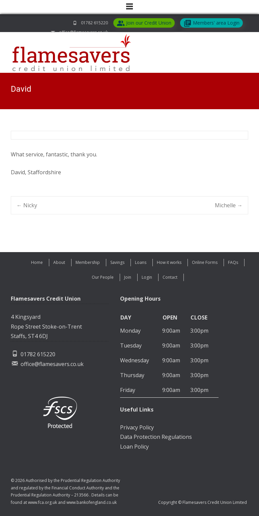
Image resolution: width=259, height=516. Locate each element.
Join (127, 277)
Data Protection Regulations (156, 437)
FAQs (233, 262)
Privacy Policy (137, 427)
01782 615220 (94, 23)
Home (37, 262)
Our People (103, 277)
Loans (140, 262)
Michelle (228, 205)
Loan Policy (134, 446)
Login (147, 277)
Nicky (27, 205)
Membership (88, 262)
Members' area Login (211, 23)
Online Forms (205, 262)
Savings (117, 262)
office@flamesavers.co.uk (52, 364)
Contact (170, 277)
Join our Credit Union (144, 23)
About (59, 262)
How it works (169, 262)
